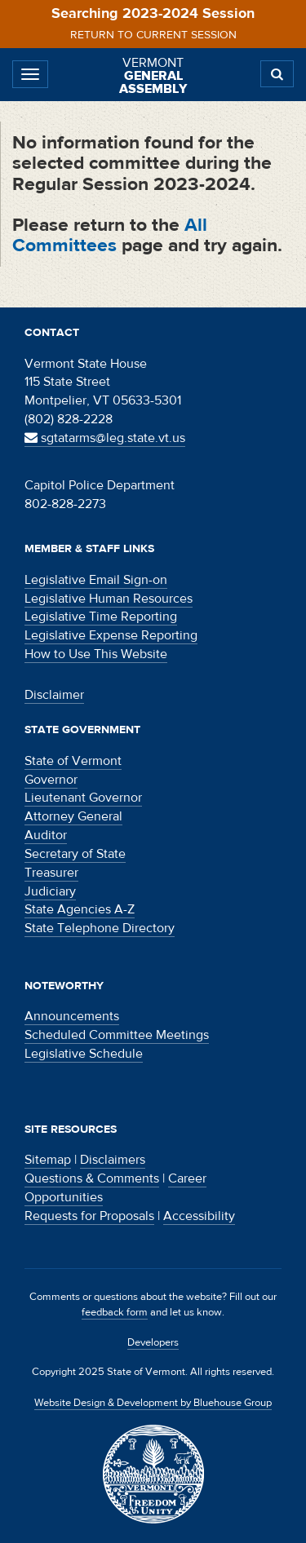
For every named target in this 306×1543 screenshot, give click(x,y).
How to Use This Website (95, 654)
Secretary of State (75, 854)
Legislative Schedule (83, 1054)
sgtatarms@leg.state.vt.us (104, 438)
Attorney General (73, 816)
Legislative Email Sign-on (95, 580)
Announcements (71, 1016)
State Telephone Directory (99, 928)
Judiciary (50, 891)
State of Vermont (73, 761)
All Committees (109, 235)
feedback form (115, 1312)
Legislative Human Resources (108, 598)
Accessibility (199, 1216)
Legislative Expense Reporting (110, 635)
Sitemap (47, 1160)
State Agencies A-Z (79, 909)
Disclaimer (54, 695)
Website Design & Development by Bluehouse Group (153, 1402)
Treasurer (51, 872)
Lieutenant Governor (83, 797)
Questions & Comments (91, 1178)
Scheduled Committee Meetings (116, 1035)
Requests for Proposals (89, 1216)
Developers (153, 1342)
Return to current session (153, 35)
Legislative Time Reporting (100, 616)
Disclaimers (112, 1160)
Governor (51, 780)
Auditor (45, 835)
